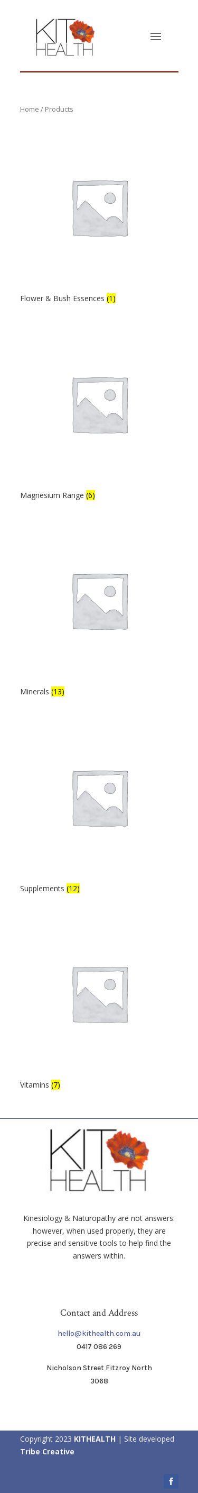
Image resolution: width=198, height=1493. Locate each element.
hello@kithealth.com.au (99, 1333)
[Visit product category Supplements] (99, 807)
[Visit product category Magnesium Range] (99, 413)
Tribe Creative (47, 1451)
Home (29, 109)
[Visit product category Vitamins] (99, 1003)
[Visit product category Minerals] (99, 610)
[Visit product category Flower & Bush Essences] (99, 217)
